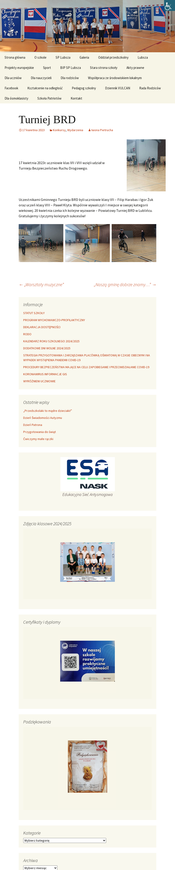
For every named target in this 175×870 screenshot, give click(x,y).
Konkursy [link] (59, 130)
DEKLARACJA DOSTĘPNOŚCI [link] (41, 327)
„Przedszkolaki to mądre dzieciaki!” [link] (47, 411)
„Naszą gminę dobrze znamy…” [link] (125, 284)
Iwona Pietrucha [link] (102, 130)
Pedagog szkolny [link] (84, 88)
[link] (169, 5)
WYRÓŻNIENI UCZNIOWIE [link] (39, 381)
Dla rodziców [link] (70, 78)
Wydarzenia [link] (75, 130)
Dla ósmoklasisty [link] (16, 98)
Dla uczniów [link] (13, 78)
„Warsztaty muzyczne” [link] (41, 284)
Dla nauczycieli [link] (41, 78)
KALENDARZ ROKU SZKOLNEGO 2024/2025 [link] (51, 341)
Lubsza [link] (143, 57)
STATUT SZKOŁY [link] (34, 313)
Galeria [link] (84, 57)
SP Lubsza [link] (63, 57)
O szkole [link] (40, 57)
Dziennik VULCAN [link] (117, 88)
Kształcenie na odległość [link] (45, 88)
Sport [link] (47, 67)
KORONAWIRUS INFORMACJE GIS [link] (45, 374)
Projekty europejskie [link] (19, 67)
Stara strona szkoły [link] (103, 67)
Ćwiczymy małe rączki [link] (38, 439)
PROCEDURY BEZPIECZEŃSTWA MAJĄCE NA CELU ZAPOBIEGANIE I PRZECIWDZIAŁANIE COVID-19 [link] (86, 367)
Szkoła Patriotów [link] (49, 98)
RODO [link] (27, 334)
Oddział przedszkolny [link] (113, 57)
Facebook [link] (11, 88)
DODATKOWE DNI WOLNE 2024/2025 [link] (46, 348)
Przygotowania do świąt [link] (39, 432)
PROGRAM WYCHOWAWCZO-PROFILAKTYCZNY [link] (54, 320)
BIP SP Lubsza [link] (70, 67)
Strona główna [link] (15, 57)
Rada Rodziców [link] (150, 88)
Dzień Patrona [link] (32, 425)
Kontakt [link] (76, 98)
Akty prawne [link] (135, 67)
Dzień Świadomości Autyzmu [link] (42, 418)
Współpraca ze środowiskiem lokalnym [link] (115, 78)
